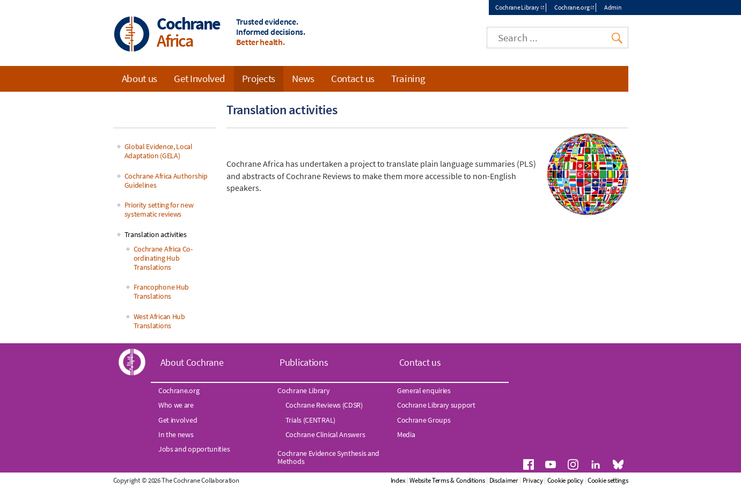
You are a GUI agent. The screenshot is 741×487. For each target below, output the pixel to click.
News (303, 78)
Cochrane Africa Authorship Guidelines (166, 180)
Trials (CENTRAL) (310, 420)
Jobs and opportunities (194, 449)
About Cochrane (192, 362)
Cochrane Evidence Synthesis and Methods (328, 457)
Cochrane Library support (436, 405)
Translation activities (155, 234)
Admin (613, 7)
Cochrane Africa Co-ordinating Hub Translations (163, 258)
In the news (176, 434)
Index (398, 480)
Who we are (176, 405)
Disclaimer (503, 480)
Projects (259, 78)
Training (408, 78)
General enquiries (424, 390)
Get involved (177, 420)
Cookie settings (608, 480)
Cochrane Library (517, 7)
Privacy (533, 480)
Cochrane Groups (424, 420)
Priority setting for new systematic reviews (159, 209)
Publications (304, 362)
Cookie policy (565, 480)
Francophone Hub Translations (161, 291)
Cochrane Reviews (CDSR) (324, 405)
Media (406, 434)
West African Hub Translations (159, 321)
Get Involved (199, 78)
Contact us (353, 78)
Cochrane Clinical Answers (325, 434)
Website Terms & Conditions (447, 480)
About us (140, 78)
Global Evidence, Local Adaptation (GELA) (158, 151)
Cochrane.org (571, 7)
